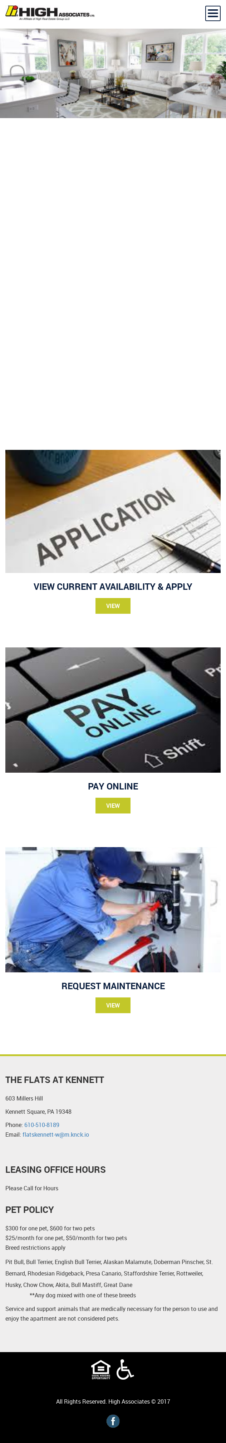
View (113, 606)
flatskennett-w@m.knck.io (56, 1134)
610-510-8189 (41, 1125)
